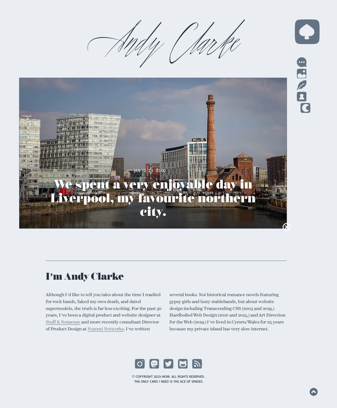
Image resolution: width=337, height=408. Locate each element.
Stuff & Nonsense (63, 326)
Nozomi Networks (101, 333)
